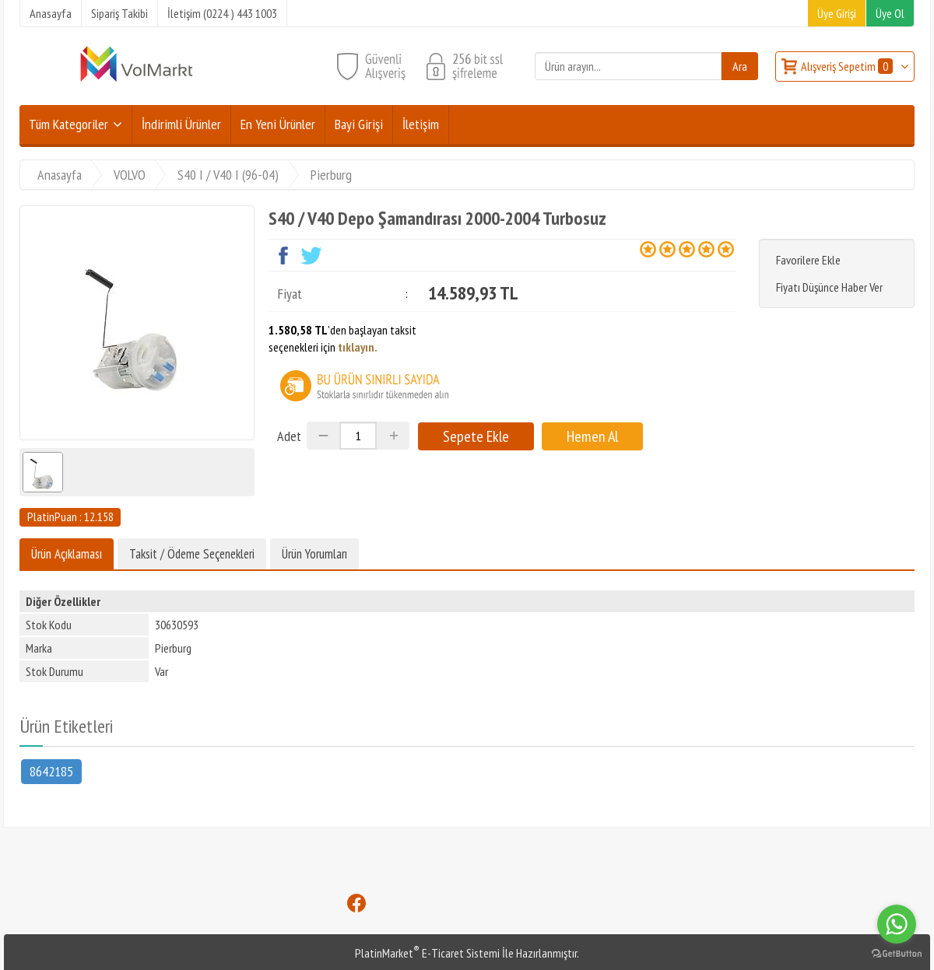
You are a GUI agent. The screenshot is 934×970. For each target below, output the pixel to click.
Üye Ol (890, 13)
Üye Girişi (836, 13)
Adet (289, 436)
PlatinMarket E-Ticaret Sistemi (427, 953)
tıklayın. (357, 347)
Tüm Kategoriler (68, 124)
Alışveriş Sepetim (848, 66)
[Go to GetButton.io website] (897, 954)
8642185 (51, 770)
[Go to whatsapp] (896, 924)
